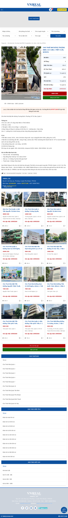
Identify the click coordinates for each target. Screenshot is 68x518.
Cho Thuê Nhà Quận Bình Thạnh (12, 399)
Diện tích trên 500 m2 (9, 456)
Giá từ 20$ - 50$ (7, 479)
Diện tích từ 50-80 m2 (9, 426)
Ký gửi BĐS (63, 9)
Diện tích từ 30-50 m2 (9, 422)
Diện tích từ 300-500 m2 (9, 452)
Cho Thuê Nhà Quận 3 (9, 373)
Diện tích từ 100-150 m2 (9, 435)
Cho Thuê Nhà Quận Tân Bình (11, 390)
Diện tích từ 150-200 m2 (9, 439)
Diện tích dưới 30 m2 (8, 417)
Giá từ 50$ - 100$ (7, 483)
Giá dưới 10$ (6, 470)
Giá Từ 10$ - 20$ (7, 475)
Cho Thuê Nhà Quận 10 (9, 386)
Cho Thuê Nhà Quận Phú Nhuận (12, 395)
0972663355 (12, 183)
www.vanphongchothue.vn (44, 503)
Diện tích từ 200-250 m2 (9, 443)
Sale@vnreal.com (25, 503)
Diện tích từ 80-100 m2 (9, 430)
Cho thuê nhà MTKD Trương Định (14, 173)
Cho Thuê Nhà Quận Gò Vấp (11, 403)
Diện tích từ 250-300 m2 (9, 448)
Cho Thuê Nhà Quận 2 (9, 368)
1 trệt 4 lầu (30, 173)
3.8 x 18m (24, 173)
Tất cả (4, 360)
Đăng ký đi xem (54, 97)
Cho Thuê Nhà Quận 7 (9, 382)
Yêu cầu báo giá (34, 346)
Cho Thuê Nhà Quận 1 (9, 364)
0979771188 (54, 109)
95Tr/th (35, 173)
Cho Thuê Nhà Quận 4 (9, 377)
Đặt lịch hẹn (34, 349)
